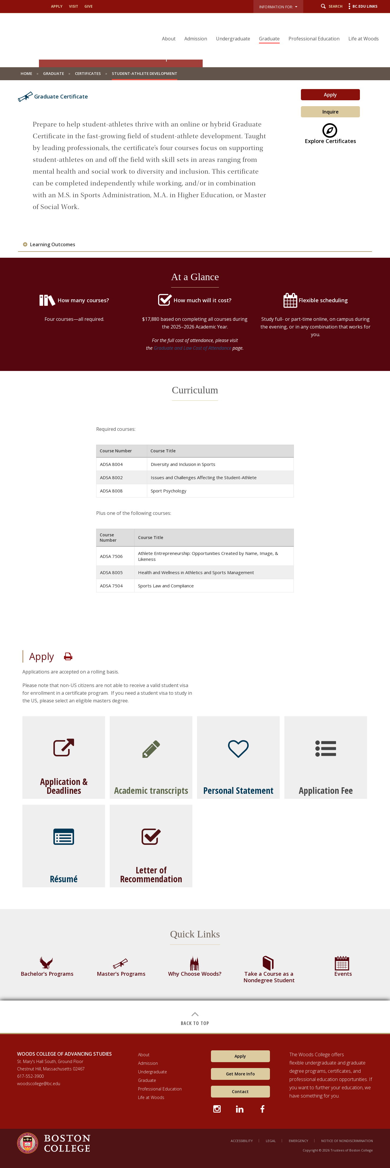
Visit (73, 6)
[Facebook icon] (263, 1108)
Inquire (330, 112)
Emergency (298, 1141)
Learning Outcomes (52, 245)
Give (88, 6)
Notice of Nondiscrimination (347, 1141)
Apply (57, 6)
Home (26, 73)
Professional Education (314, 38)
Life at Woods (363, 38)
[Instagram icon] (217, 1108)
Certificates (88, 73)
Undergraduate (233, 38)
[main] (195, 561)
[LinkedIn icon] (240, 1108)
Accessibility (242, 1141)
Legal (271, 1141)
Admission (195, 38)
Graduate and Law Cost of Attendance (192, 348)
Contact (240, 1091)
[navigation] (266, 28)
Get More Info (240, 1074)
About (169, 38)
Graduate (269, 38)
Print (68, 656)
